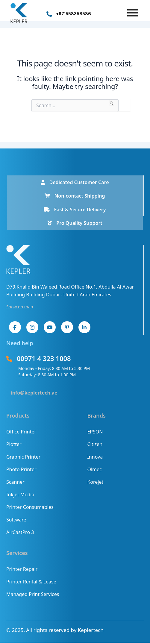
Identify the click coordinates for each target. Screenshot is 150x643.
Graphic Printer (23, 457)
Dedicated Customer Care (75, 182)
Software (16, 519)
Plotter (14, 444)
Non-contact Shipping (75, 195)
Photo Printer (21, 469)
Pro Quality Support (74, 223)
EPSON (95, 431)
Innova (95, 457)
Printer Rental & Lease (31, 581)
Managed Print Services (32, 594)
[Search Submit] (112, 102)
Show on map (19, 307)
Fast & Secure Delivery (75, 209)
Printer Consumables (30, 507)
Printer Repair (21, 569)
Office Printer (21, 431)
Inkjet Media (20, 494)
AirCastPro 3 (20, 532)
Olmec (94, 469)
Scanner (15, 482)
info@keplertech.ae (34, 392)
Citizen (94, 444)
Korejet (95, 482)
